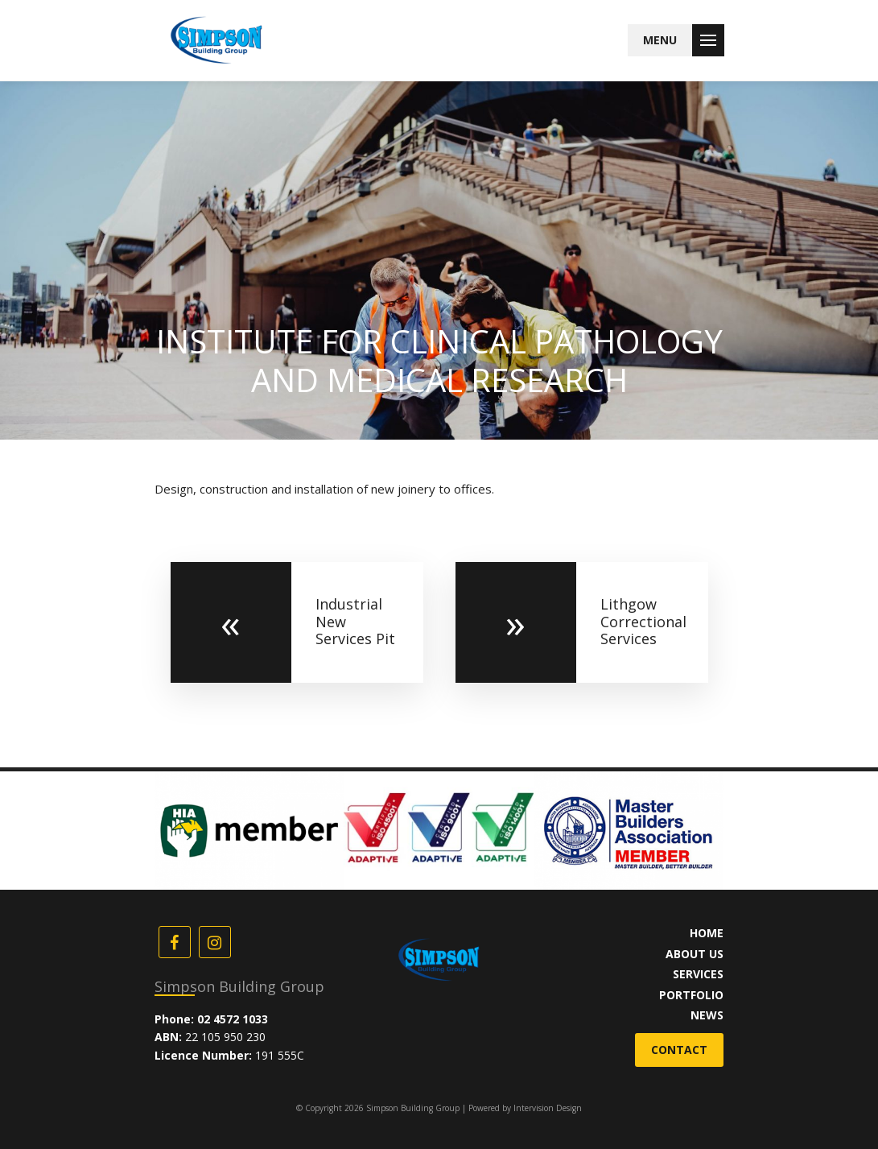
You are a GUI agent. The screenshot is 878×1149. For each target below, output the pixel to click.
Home (706, 932)
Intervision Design (547, 1108)
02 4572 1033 (232, 1019)
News (706, 1015)
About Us (694, 953)
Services (698, 974)
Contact (679, 1049)
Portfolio (691, 994)
